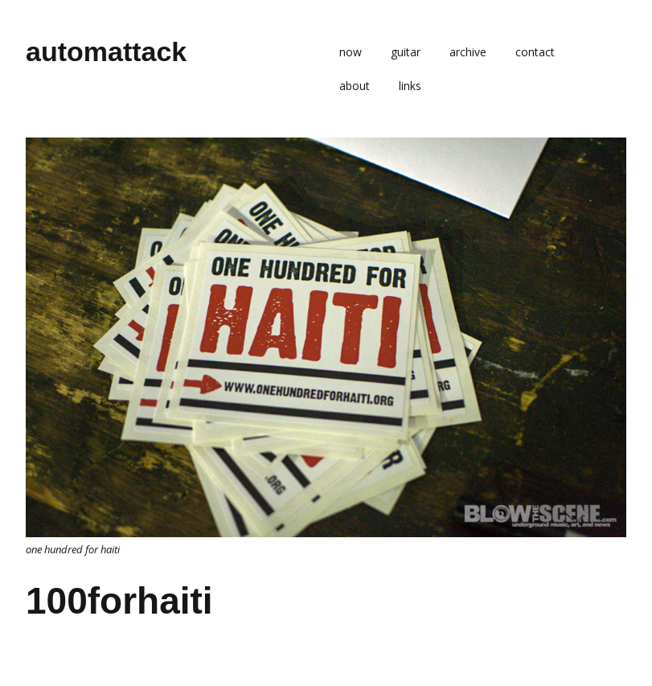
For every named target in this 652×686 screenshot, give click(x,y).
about (354, 85)
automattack (106, 51)
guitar (405, 52)
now (350, 52)
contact (535, 52)
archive (467, 52)
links (410, 85)
